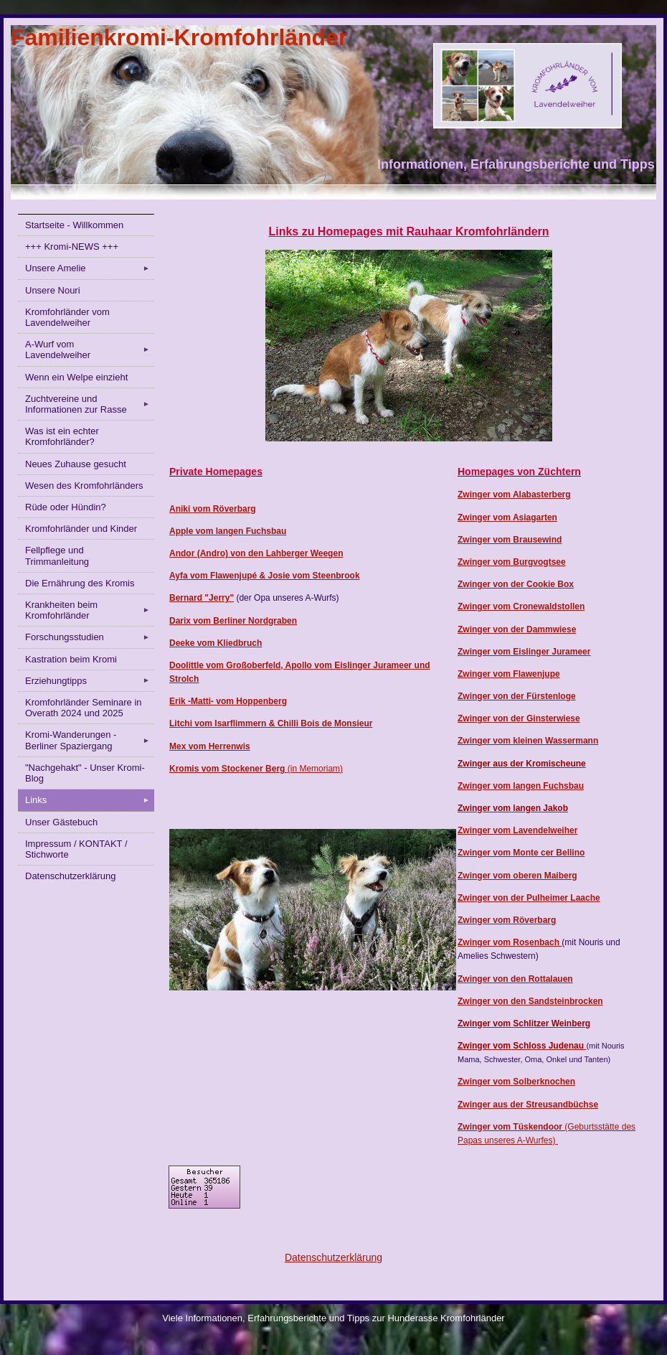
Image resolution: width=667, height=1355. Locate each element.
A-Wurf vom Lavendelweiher (89, 349)
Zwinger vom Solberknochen (516, 1082)
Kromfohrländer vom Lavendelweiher (67, 317)
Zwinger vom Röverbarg (507, 920)
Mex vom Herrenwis (209, 746)
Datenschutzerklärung (70, 876)
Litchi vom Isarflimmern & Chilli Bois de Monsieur (270, 723)
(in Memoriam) (315, 769)
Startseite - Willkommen (74, 225)
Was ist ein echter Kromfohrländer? (62, 436)
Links (89, 800)
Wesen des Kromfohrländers (84, 485)
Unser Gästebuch (61, 822)
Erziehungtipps (89, 680)
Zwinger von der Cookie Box (516, 584)
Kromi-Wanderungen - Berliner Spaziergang (89, 740)
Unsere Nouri (52, 290)
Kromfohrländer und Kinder (81, 528)
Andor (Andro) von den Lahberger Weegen (256, 553)
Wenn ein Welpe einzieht (76, 377)
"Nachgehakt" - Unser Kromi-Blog (85, 773)
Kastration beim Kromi (71, 659)
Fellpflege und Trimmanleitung (57, 555)
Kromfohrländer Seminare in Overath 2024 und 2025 (83, 707)
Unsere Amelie (89, 268)
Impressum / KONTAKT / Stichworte (76, 849)
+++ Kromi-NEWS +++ (71, 246)
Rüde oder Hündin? (65, 507)
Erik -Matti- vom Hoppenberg (228, 701)
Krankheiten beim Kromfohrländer (89, 610)
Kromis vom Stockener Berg (228, 769)
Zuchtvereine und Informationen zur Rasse (89, 404)
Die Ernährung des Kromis (79, 583)
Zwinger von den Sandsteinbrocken (530, 1001)
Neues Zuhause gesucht (75, 464)
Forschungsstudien (89, 637)
